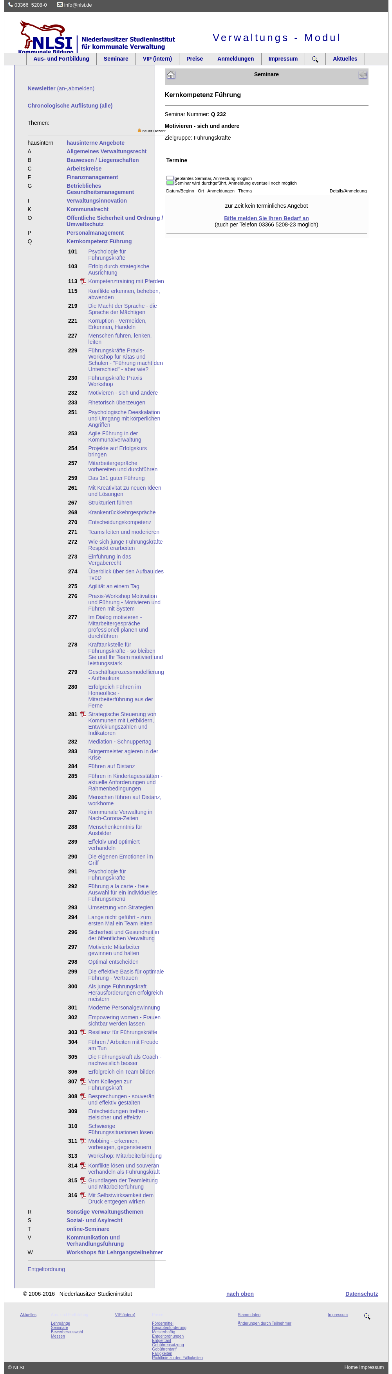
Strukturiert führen (111, 502)
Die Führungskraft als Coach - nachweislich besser (125, 1060)
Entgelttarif (161, 1340)
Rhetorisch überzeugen (117, 402)
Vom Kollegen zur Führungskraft (110, 1084)
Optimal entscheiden (114, 962)
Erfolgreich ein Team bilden (122, 1072)
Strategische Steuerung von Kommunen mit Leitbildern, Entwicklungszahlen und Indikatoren (123, 723)
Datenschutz (361, 1294)
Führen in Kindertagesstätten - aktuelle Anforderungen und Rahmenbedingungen (126, 782)
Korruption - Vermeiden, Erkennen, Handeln (118, 324)
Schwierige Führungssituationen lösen (121, 1129)
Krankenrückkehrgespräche (122, 512)
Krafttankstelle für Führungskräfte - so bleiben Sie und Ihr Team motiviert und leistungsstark (126, 653)
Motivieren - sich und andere (123, 393)
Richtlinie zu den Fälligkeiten (177, 1358)
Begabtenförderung (169, 1328)
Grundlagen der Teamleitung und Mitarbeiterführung (123, 1183)
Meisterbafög (163, 1332)
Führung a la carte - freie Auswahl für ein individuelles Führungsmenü (123, 892)
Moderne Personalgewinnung (124, 1007)
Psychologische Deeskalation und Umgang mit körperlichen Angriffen (125, 418)
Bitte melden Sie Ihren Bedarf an (266, 218)
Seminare (116, 59)
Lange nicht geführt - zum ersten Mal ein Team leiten (121, 920)
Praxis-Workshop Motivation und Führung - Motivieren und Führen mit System (125, 602)
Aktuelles (345, 59)
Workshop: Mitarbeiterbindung (125, 1156)
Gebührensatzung (168, 1345)
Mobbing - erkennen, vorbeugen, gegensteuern (120, 1144)
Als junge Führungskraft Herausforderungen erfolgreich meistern (126, 992)
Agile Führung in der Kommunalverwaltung (115, 436)
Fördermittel (162, 1323)
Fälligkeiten (162, 1353)
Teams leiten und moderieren (124, 532)
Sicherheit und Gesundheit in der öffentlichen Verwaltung (124, 935)
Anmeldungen (235, 59)
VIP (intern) (157, 59)
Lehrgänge (60, 1323)
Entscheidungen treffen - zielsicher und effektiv (118, 1114)
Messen (58, 1336)
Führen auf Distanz (112, 766)
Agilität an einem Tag (114, 586)
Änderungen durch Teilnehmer (264, 1323)
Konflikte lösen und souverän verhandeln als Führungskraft (124, 1168)
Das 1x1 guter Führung (117, 478)
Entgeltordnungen (168, 1336)
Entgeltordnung (46, 1269)
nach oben (240, 1294)
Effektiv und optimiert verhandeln (114, 845)
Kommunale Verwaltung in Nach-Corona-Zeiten (121, 815)
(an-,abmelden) (61, 88)
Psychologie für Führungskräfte (107, 254)
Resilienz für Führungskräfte (123, 1032)
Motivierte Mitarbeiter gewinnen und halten (114, 950)
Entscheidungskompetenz (120, 522)
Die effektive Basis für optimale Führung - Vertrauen (126, 974)
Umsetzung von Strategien (121, 907)
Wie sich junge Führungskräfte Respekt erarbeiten (126, 545)
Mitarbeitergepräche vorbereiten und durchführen (123, 466)
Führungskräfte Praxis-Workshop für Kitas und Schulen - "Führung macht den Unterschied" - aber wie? (126, 359)
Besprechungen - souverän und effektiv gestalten (122, 1099)
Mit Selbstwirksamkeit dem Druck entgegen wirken (121, 1198)
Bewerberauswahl (67, 1332)
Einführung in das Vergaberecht (110, 559)
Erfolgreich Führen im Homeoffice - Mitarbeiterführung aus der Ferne (121, 696)
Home (351, 1367)
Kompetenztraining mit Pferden (126, 281)
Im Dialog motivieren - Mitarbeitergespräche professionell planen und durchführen (118, 626)
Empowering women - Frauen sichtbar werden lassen (125, 1020)
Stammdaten (249, 1315)
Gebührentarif (164, 1349)
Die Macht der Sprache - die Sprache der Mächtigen (123, 309)
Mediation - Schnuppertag (120, 741)
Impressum (283, 59)
